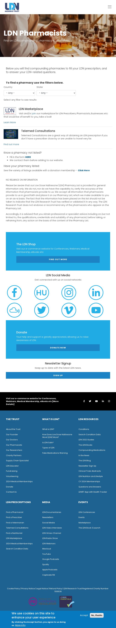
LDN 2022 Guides (86, 439)
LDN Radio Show (50, 538)
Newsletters (47, 517)
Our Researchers (14, 450)
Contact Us (11, 492)
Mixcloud (46, 548)
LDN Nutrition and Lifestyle (91, 476)
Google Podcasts (50, 559)
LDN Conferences (87, 512)
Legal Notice (42, 588)
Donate (9, 486)
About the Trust (13, 429)
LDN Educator (12, 466)
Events (82, 517)
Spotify (45, 564)
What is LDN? (48, 429)
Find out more (11, 144)
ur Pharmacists (15, 445)
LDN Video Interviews (52, 528)
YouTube (46, 554)
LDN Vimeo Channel (51, 533)
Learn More (10, 122)
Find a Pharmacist (14, 512)
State (40, 87)
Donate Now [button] (58, 347)
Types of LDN (48, 447)
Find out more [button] (58, 259)
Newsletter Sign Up (87, 466)
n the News (84, 455)
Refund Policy (55, 588)
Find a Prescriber (14, 517)
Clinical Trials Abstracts (90, 471)
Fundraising (11, 471)
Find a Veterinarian (15, 522)
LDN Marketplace (14, 538)
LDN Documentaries (51, 512)
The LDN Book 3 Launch (89, 528)
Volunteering (12, 476)
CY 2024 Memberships (89, 481)
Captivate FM (48, 575)
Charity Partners (13, 455)
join (34, 113)
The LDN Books (85, 445)
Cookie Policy (13, 588)
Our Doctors (12, 439)
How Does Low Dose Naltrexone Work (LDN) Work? (57, 436)
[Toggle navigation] (110, 7)
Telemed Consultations (17, 528)
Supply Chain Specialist (17, 460)
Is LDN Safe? (48, 442)
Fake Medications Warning (55, 453)
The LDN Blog (85, 460)
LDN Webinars (48, 543)
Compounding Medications (92, 450)
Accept (84, 615)
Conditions (84, 429)
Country (8, 87)
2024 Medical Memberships (19, 481)
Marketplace (85, 522)
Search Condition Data (90, 434)
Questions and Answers (90, 486)
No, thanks (96, 615)
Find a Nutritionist (14, 533)
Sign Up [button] (58, 375)
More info (20, 625)
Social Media (48, 522)
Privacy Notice (28, 588)
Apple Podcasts (49, 569)
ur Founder (13, 434)
